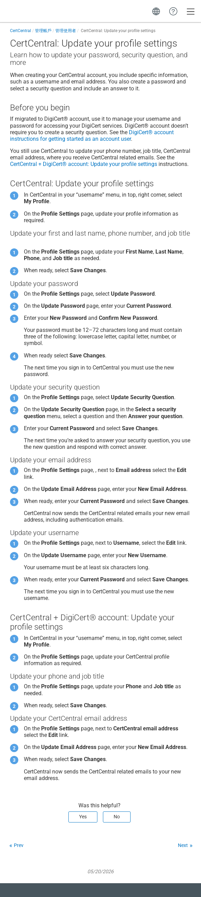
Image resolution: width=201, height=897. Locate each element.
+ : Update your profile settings (83, 164)
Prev (18, 845)
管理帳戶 (43, 30)
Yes (83, 816)
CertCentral (20, 30)
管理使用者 (65, 30)
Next (183, 845)
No (117, 816)
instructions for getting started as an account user (92, 135)
